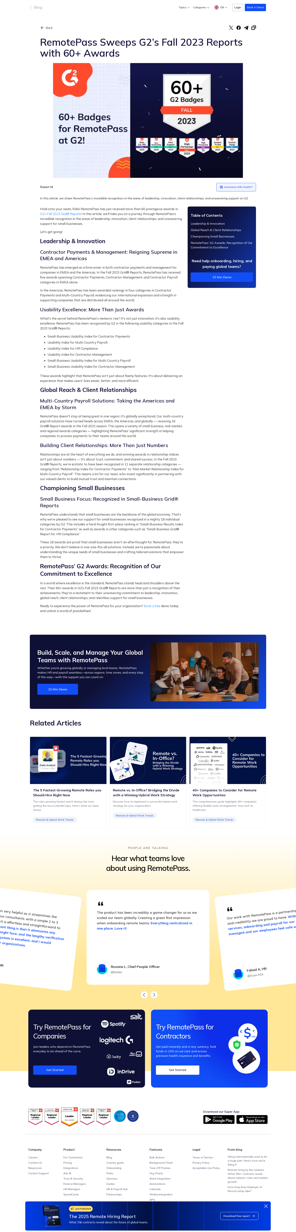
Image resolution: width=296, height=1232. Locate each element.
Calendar (155, 1189)
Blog (38, 7)
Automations (157, 1184)
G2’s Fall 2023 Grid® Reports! (61, 214)
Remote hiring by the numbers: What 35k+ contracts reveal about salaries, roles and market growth (248, 1175)
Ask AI (67, 1173)
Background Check (161, 1162)
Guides (110, 1184)
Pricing (67, 1162)
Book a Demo (255, 7)
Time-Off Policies (160, 1168)
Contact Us (35, 1162)
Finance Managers (74, 1184)
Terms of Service (203, 1157)
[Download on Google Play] (219, 1119)
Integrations (70, 1168)
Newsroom (35, 1168)
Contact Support (38, 1173)
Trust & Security (73, 1178)
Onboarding (113, 1168)
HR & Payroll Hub (117, 1189)
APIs (152, 1199)
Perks (109, 1173)
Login (237, 7)
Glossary (111, 1178)
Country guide (115, 1162)
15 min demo (221, 277)
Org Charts (156, 1173)
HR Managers (71, 1189)
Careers (33, 1157)
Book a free (152, 606)
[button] (184, 7)
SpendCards (71, 1194)
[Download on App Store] (252, 1119)
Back (49, 28)
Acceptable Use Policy (206, 1168)
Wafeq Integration (161, 1194)
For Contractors (73, 1157)
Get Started (54, 1070)
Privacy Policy (201, 1162)
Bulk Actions (157, 1157)
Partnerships (114, 1194)
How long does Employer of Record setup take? (245, 1189)
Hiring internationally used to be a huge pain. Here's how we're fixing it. (247, 1160)
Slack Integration (160, 1178)
